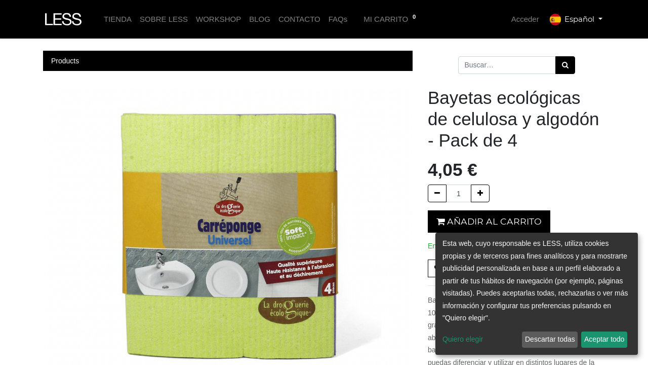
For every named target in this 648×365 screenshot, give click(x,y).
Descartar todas (550, 339)
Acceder (525, 19)
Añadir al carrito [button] (489, 221)
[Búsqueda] (565, 65)
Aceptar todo (604, 339)
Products (65, 61)
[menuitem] (118, 19)
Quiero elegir (462, 339)
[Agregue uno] (480, 193)
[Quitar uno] (437, 193)
